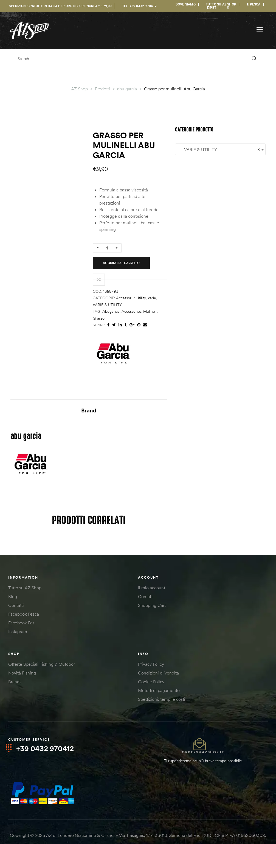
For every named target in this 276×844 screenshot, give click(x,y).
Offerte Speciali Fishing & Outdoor (41, 654)
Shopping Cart (152, 595)
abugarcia (160, 268)
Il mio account (151, 578)
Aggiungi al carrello (202, 226)
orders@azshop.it (203, 742)
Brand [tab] (138, 360)
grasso (214, 268)
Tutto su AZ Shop (24, 578)
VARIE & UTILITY (221, 261)
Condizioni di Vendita (158, 663)
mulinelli (200, 268)
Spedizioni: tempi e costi (161, 689)
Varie (201, 261)
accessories (181, 268)
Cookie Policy (151, 672)
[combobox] (55, 512)
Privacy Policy (151, 654)
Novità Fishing (22, 663)
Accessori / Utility (180, 261)
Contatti (16, 595)
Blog (12, 587)
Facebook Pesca (23, 604)
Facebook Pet (21, 613)
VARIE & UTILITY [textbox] (55, 513)
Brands (14, 672)
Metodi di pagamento (159, 681)
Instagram (17, 622)
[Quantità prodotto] (156, 226)
